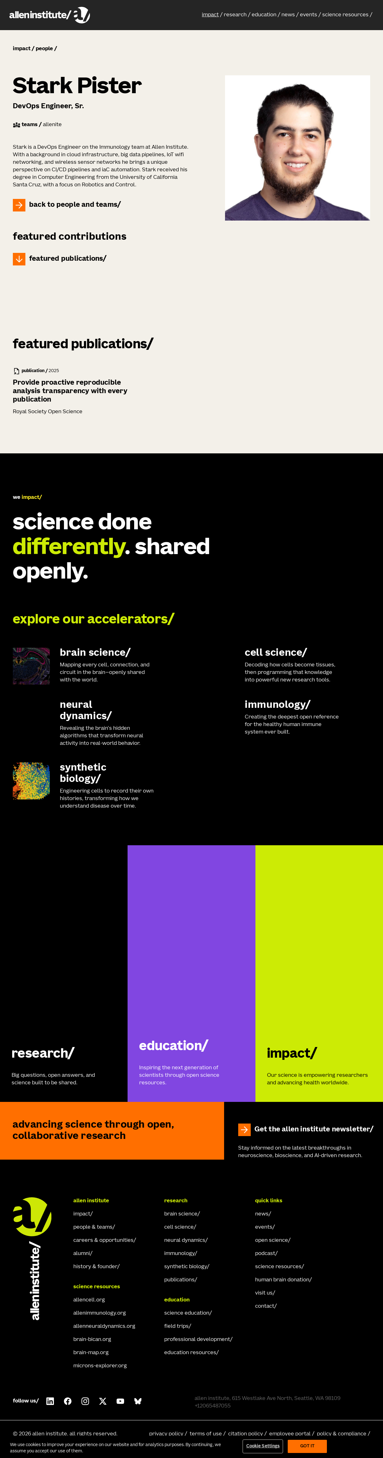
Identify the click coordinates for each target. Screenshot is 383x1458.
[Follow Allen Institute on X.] (103, 1401)
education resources (190, 1352)
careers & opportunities (103, 1240)
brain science (180, 1214)
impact (210, 15)
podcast (265, 1253)
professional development (197, 1339)
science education (186, 1313)
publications (179, 1280)
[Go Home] (38, 1258)
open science (271, 1240)
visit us (264, 1293)
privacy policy (166, 1434)
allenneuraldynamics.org (104, 1326)
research (235, 15)
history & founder (95, 1266)
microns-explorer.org (100, 1366)
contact (264, 1306)
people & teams (93, 1227)
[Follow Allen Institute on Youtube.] (120, 1401)
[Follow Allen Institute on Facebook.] (67, 1401)
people (44, 48)
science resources (345, 15)
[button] (212, 15)
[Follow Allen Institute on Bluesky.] (138, 1401)
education (264, 15)
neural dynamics (184, 1240)
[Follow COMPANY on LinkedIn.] (50, 1401)
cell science (179, 1227)
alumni (81, 1253)
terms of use (206, 1434)
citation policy (245, 1434)
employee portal (290, 1434)
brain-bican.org (92, 1339)
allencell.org (89, 1300)
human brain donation (282, 1280)
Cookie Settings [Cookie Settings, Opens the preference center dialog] (263, 1446)
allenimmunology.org (99, 1313)
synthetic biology (185, 1266)
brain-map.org (91, 1352)
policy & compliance (341, 1434)
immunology (179, 1253)
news (288, 15)
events (308, 15)
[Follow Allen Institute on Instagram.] (85, 1401)
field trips (176, 1326)
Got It (307, 1446)
